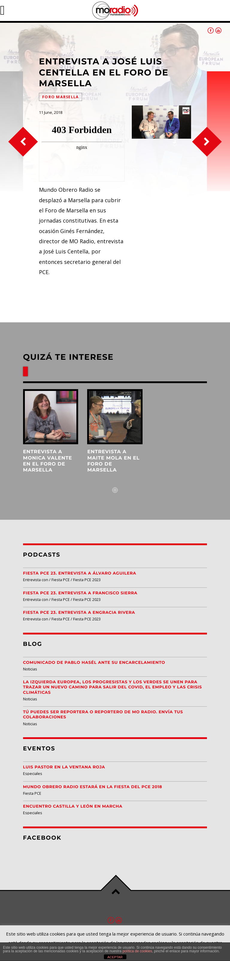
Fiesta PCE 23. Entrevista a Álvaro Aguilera (79, 573)
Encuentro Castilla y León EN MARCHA (72, 806)
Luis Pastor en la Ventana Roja (64, 767)
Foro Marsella (60, 96)
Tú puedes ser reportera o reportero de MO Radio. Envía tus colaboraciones (103, 715)
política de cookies (137, 951)
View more (50, 417)
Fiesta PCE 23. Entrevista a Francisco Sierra (80, 593)
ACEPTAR (114, 957)
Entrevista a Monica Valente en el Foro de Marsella (47, 461)
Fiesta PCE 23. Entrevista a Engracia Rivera (79, 612)
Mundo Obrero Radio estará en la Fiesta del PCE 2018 (92, 787)
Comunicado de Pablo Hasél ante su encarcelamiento (94, 662)
